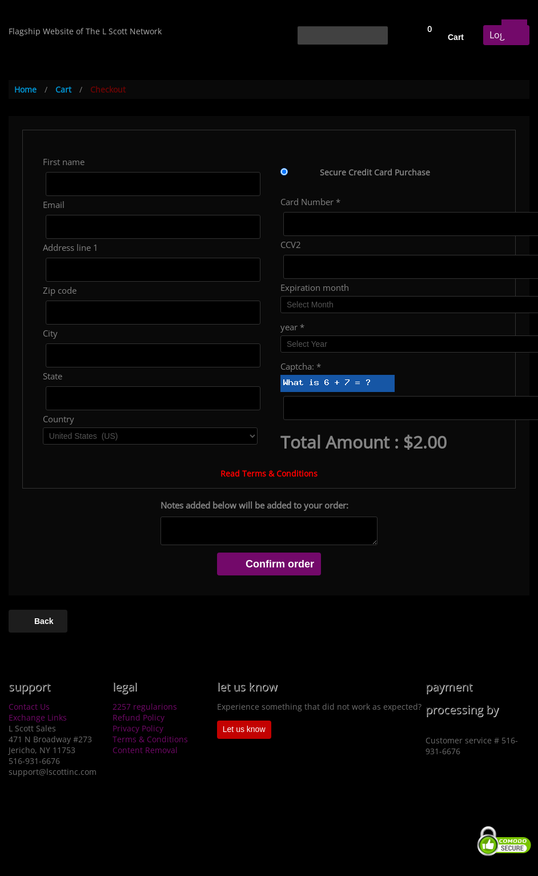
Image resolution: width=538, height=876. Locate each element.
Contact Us (29, 706)
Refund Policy (138, 717)
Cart (456, 37)
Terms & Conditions (150, 739)
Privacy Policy (138, 728)
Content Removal (145, 750)
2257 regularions (145, 706)
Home (25, 89)
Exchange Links (38, 717)
